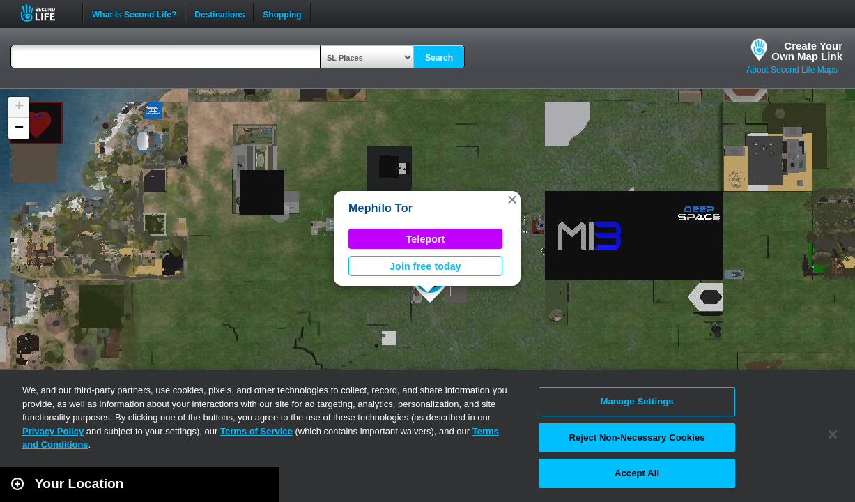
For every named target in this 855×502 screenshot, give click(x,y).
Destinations (219, 13)
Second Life (46, 12)
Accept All (637, 473)
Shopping (282, 13)
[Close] (832, 434)
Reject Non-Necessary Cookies (637, 437)
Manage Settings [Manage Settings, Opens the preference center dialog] (636, 401)
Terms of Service (256, 431)
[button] (512, 199)
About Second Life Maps (792, 70)
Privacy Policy (53, 431)
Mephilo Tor (380, 208)
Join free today (425, 266)
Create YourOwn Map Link (806, 51)
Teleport (425, 239)
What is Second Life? (134, 13)
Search (439, 58)
